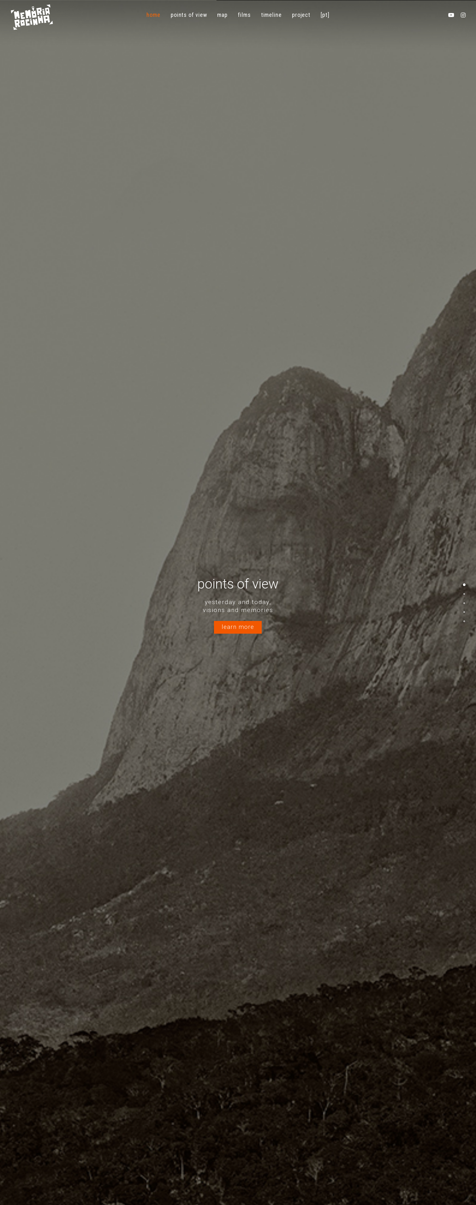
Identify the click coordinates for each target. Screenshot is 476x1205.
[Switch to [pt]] (325, 15)
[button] (452, 15)
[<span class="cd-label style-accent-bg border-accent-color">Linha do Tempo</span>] (464, 611)
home (153, 14)
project (301, 14)
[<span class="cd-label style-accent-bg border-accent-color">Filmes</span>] (464, 603)
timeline (271, 14)
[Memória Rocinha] (32, 17)
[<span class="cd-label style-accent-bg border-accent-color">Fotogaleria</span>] (464, 621)
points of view (189, 14)
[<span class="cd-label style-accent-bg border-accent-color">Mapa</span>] (464, 593)
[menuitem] (153, 15)
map (222, 14)
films (244, 14)
